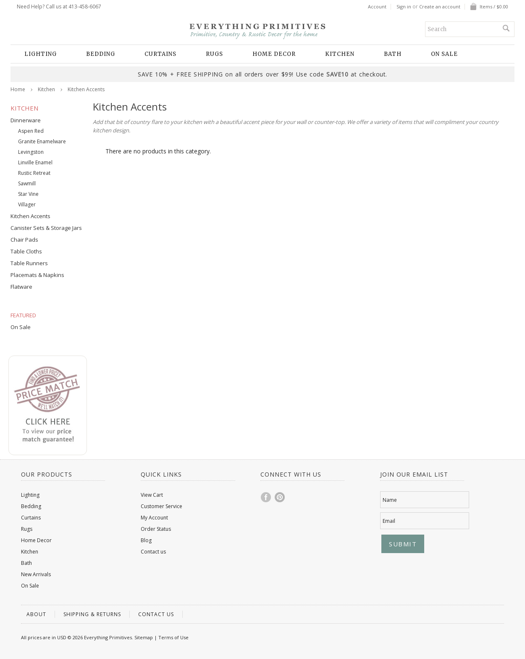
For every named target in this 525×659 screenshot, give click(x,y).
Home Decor (274, 54)
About (36, 614)
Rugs (214, 54)
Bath (393, 54)
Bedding (100, 54)
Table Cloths (26, 251)
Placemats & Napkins (37, 275)
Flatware (21, 286)
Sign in (403, 7)
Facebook (266, 497)
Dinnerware (25, 120)
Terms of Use (173, 637)
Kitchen (339, 54)
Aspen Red (31, 130)
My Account (154, 517)
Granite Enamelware (42, 141)
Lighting (40, 54)
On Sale (444, 54)
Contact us (153, 551)
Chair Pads (24, 239)
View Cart (152, 494)
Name (390, 499)
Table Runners (29, 263)
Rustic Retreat (34, 173)
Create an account (439, 7)
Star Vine (28, 194)
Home (17, 89)
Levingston (31, 152)
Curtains (160, 54)
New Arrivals (36, 574)
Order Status (156, 528)
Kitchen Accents (30, 216)
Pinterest (280, 497)
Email (389, 521)
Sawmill (27, 183)
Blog (146, 540)
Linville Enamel (35, 162)
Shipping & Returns (92, 614)
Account (377, 7)
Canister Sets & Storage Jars (46, 228)
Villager (27, 204)
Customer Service (161, 506)
